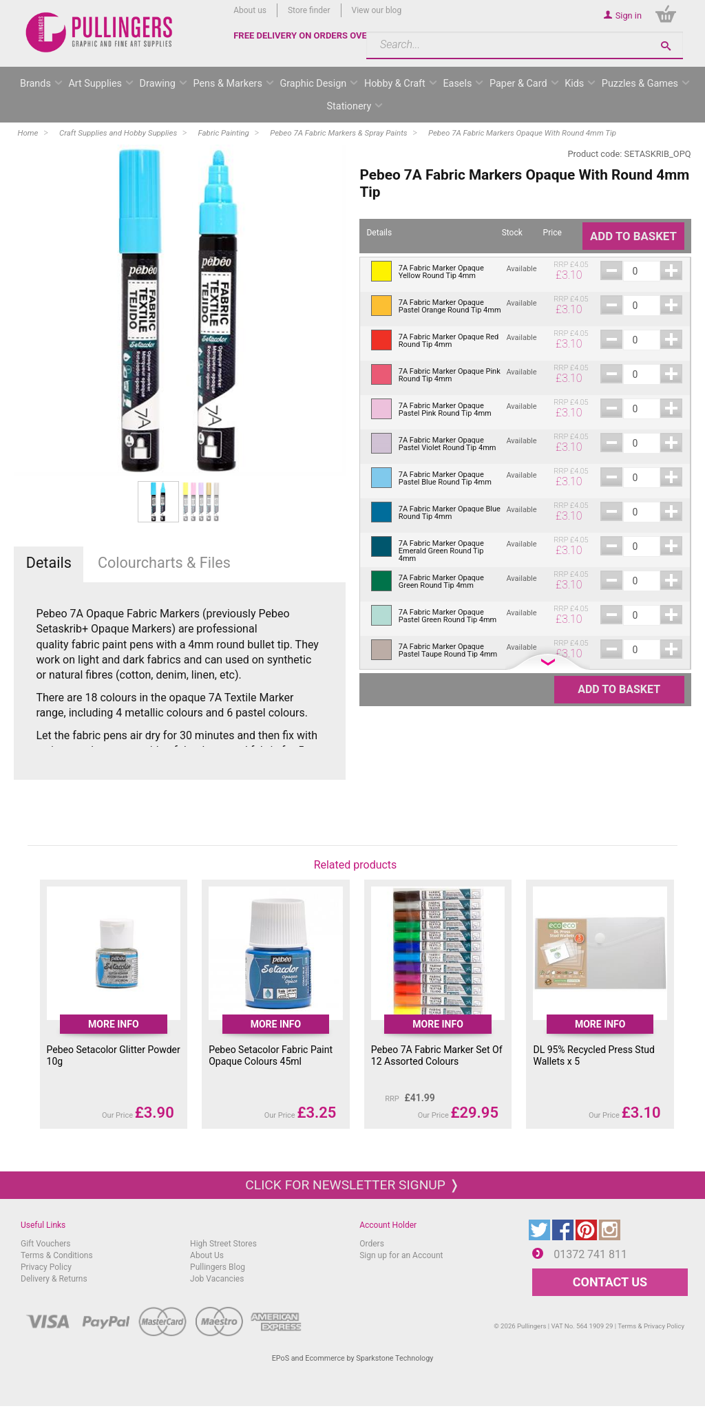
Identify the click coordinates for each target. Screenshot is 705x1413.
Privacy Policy (46, 1267)
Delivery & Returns (54, 1279)
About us (249, 10)
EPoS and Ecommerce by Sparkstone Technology (353, 1358)
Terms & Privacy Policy (651, 1326)
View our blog (377, 10)
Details (49, 562)
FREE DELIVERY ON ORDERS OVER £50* (313, 35)
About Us (207, 1255)
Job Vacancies (217, 1279)
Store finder (309, 10)
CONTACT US (610, 1282)
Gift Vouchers (46, 1244)
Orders (371, 1244)
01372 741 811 (590, 1254)
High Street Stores (223, 1244)
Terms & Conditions (57, 1255)
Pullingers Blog (217, 1267)
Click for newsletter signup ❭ (352, 1185)
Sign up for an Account (401, 1255)
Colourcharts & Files (164, 562)
